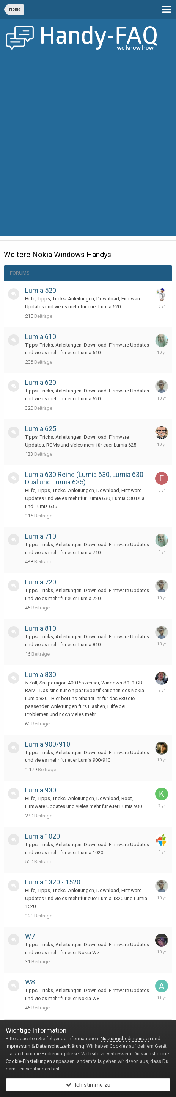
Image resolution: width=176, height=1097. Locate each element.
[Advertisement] (88, 148)
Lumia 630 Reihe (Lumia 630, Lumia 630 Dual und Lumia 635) (84, 478)
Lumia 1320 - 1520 (52, 882)
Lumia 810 (40, 628)
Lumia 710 (40, 536)
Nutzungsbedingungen (126, 1038)
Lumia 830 (40, 674)
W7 (30, 936)
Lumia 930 (40, 790)
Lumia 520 (40, 290)
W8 (30, 982)
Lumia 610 (40, 337)
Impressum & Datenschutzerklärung (45, 1046)
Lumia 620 (40, 382)
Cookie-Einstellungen (29, 1061)
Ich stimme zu (88, 1084)
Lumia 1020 (42, 836)
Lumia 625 (40, 429)
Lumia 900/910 (47, 744)
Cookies (119, 1046)
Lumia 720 (40, 582)
